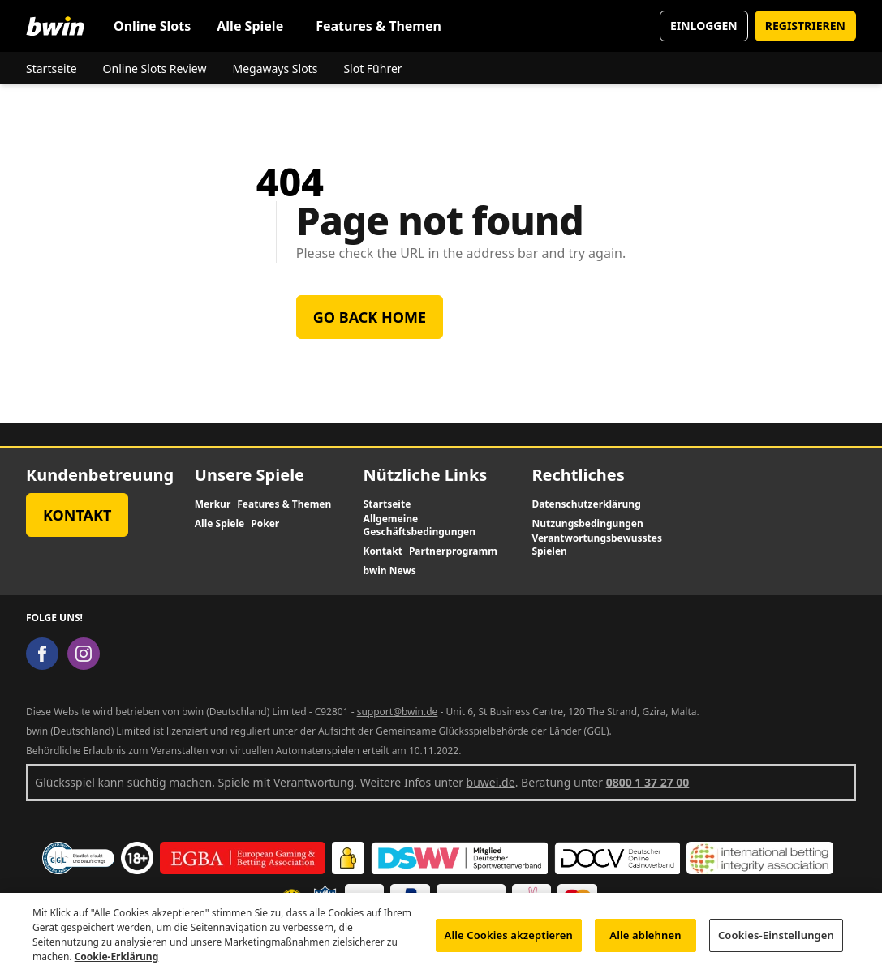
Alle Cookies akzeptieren (509, 942)
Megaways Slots (274, 68)
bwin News (390, 570)
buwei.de (491, 782)
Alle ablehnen (645, 942)
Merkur (212, 504)
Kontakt (77, 515)
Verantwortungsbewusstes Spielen (596, 545)
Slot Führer (372, 68)
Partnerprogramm (453, 551)
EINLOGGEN (704, 25)
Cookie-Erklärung (117, 965)
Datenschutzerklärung (585, 504)
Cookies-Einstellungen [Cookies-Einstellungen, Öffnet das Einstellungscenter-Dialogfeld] (776, 942)
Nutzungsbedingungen (587, 523)
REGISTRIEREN (805, 25)
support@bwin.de (397, 711)
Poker (265, 523)
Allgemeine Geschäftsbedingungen (419, 525)
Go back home (369, 317)
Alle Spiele (250, 26)
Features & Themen (378, 26)
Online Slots (152, 26)
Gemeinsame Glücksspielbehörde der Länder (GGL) (492, 731)
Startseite (51, 68)
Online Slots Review (155, 68)
